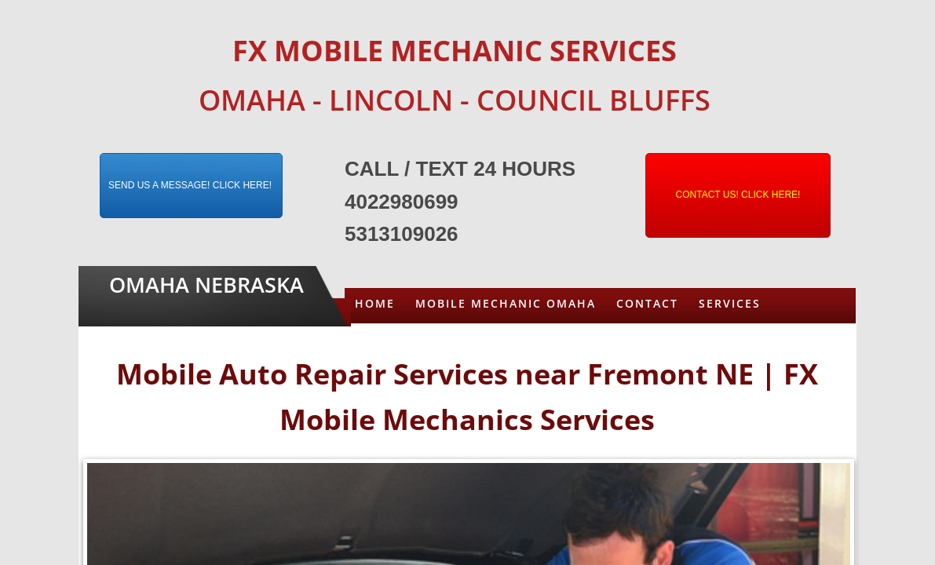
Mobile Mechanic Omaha (505, 303)
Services (730, 303)
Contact (647, 303)
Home (375, 303)
